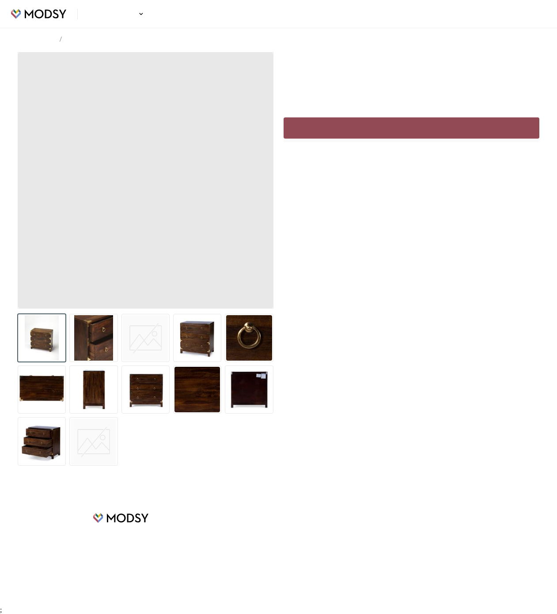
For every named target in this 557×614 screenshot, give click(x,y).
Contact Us (338, 570)
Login (533, 14)
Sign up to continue (411, 128)
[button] (139, 13)
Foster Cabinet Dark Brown (101, 40)
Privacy (333, 557)
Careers (193, 544)
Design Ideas (117, 14)
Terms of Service (346, 544)
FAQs (330, 531)
